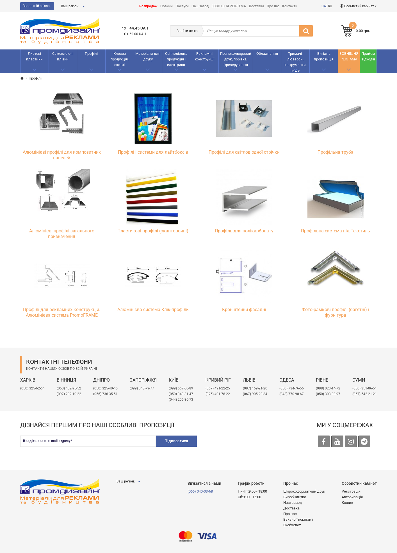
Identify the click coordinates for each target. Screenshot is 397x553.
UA (323, 6)
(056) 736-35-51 (105, 394)
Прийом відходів (368, 56)
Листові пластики (34, 56)
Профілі (91, 53)
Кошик (347, 502)
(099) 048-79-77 (142, 388)
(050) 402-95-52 (69, 388)
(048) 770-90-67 (291, 394)
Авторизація (352, 497)
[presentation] (245, 446)
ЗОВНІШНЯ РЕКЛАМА (228, 6)
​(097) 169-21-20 (255, 388)
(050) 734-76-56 (291, 388)
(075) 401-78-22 (218, 394)
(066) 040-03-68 (200, 491)
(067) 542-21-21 (364, 394)
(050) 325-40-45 (105, 388)
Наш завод (200, 6)
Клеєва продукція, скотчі (120, 59)
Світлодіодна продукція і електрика (176, 59)
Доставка (256, 6)
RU (330, 6)
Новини (166, 6)
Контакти (289, 6)
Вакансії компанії (298, 519)
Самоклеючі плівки (62, 56)
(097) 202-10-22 (69, 394)
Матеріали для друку (147, 56)
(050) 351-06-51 (364, 388)
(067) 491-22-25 (218, 388)
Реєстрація (351, 491)
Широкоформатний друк (304, 491)
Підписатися (175, 440)
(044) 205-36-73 (181, 400)
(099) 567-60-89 (181, 388)
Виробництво (294, 497)
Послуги (182, 6)
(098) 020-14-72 (328, 388)
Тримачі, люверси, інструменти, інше (295, 61)
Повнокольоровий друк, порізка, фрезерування (235, 59)
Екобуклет (292, 525)
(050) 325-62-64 (32, 388)
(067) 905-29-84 (255, 394)
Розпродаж (148, 6)
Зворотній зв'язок (37, 6)
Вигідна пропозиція (324, 56)
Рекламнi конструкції (204, 56)
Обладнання (267, 53)
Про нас (273, 6)
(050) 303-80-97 (328, 394)
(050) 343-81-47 (181, 394)
